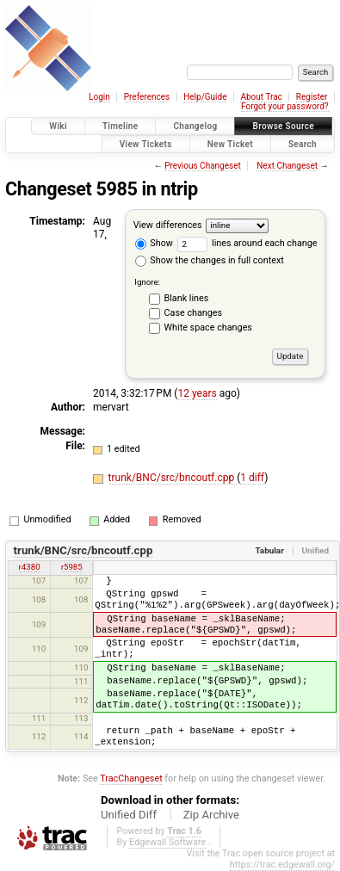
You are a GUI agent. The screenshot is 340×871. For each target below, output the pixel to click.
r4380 (29, 566)
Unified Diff (129, 814)
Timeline (120, 126)
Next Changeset (287, 165)
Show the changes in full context (209, 260)
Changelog (195, 126)
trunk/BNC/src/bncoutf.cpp (173, 478)
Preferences (147, 97)
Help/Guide (204, 97)
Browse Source (283, 126)
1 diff (252, 478)
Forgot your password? (285, 106)
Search (302, 144)
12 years (196, 393)
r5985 (72, 566)
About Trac (260, 97)
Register (312, 97)
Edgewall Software (167, 842)
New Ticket (230, 144)
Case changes (193, 312)
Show (154, 243)
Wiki (58, 126)
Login (99, 97)
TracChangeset (131, 778)
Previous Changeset (202, 165)
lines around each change (247, 243)
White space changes (208, 327)
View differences (167, 225)
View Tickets (146, 144)
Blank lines (186, 298)
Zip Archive (211, 814)
